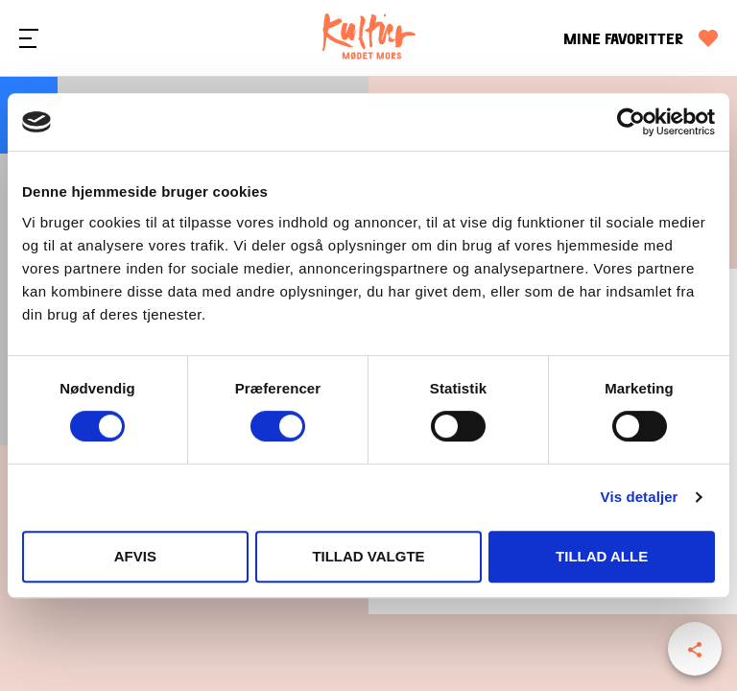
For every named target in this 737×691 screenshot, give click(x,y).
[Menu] (29, 38)
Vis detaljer (639, 496)
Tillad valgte (368, 556)
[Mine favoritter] (640, 38)
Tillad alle (602, 556)
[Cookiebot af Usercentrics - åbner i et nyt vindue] (631, 121)
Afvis (135, 556)
